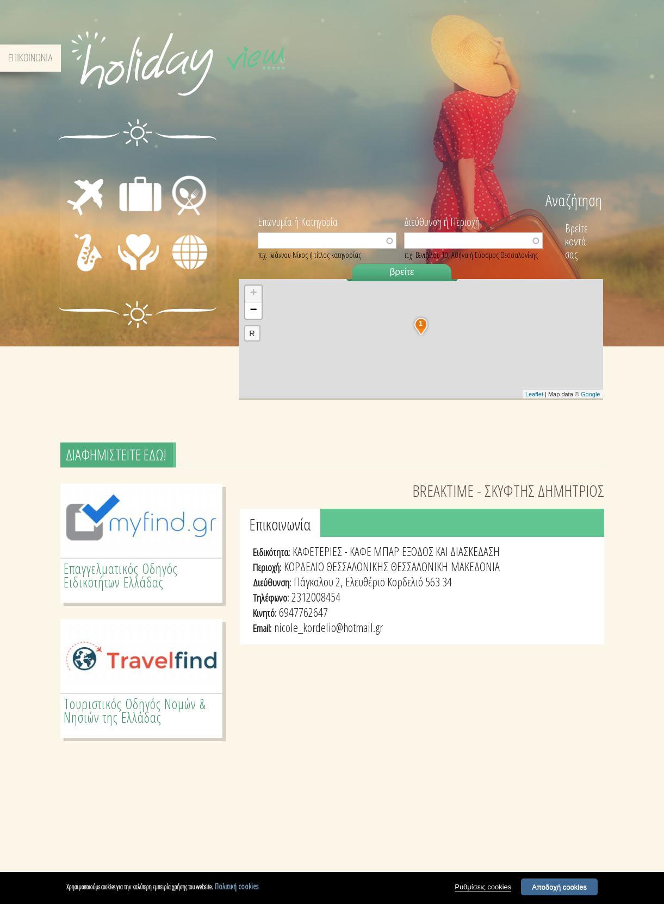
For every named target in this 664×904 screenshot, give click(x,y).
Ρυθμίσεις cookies (483, 887)
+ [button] (253, 294)
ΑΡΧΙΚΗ (402, 58)
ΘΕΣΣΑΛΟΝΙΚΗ (419, 566)
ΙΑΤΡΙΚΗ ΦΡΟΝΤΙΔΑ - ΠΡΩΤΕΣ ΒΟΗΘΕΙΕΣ (141, 261)
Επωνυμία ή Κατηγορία (298, 220)
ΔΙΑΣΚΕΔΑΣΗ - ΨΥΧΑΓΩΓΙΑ (76, 253)
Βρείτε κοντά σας (576, 241)
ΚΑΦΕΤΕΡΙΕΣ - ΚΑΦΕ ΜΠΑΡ (346, 551)
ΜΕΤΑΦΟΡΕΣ (77, 175)
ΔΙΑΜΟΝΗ (140, 163)
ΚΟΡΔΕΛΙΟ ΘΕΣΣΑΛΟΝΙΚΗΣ (336, 566)
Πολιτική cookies (236, 886)
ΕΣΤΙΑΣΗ (188, 163)
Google (590, 394)
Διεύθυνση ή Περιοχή (442, 220)
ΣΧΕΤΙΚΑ (439, 58)
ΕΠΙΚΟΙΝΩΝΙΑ (573, 58)
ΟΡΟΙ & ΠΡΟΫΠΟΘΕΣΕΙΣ (502, 58)
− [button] (253, 310)
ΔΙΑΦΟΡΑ (189, 270)
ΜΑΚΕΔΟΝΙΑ (475, 566)
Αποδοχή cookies (559, 887)
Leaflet (534, 394)
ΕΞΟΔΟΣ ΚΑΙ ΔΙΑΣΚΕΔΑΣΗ (451, 551)
